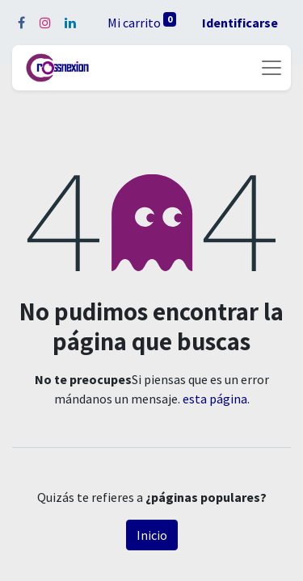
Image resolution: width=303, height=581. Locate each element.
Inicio (152, 535)
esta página (215, 399)
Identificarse (240, 23)
